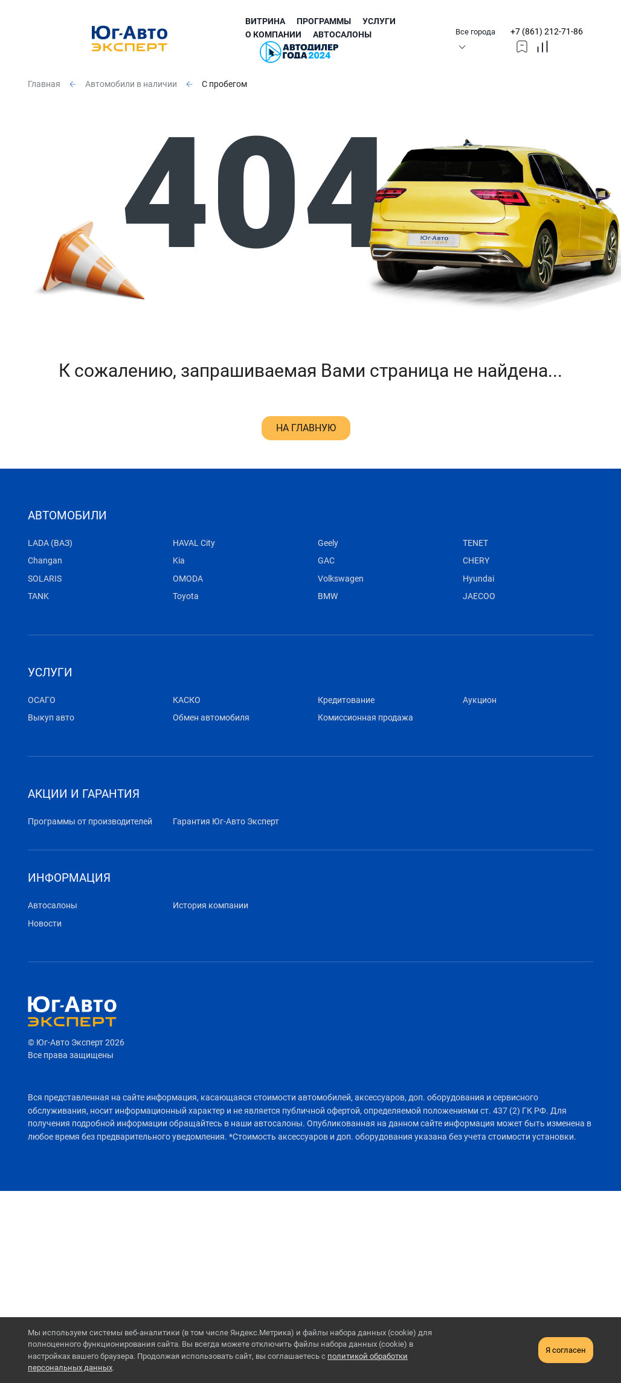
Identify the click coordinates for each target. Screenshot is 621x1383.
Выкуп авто (51, 718)
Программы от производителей (90, 822)
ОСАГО (42, 700)
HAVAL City (194, 543)
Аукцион (480, 700)
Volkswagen (341, 579)
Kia (179, 561)
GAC (326, 561)
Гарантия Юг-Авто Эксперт (226, 822)
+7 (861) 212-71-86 (546, 32)
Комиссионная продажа (365, 718)
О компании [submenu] (273, 35)
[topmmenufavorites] (522, 46)
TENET (475, 543)
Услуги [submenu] (379, 21)
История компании (210, 905)
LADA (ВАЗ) (50, 543)
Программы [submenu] (324, 21)
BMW (328, 596)
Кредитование (346, 700)
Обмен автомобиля (211, 718)
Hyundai (478, 579)
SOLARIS (45, 579)
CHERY (476, 561)
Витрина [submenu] (265, 21)
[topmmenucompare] (542, 46)
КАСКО (187, 700)
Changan (45, 561)
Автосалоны (342, 35)
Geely (328, 543)
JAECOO (479, 596)
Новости (45, 924)
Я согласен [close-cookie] (565, 1350)
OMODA (188, 579)
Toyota (186, 596)
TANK (38, 596)
